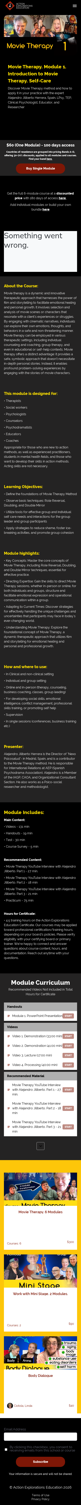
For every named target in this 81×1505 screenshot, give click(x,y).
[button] (74, 5)
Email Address (15, 1429)
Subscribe (40, 1462)
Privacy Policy (40, 1499)
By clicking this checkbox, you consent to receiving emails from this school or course (42, 1448)
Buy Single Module (40, 168)
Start (68, 1016)
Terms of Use (40, 1495)
